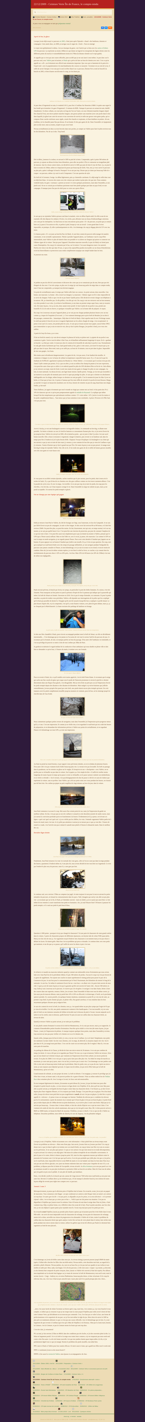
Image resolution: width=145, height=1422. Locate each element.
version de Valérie (54, 1354)
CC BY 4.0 (102, 1419)
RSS (110, 27)
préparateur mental (64, 23)
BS (106, 27)
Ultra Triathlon (74, 17)
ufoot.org (66, 1416)
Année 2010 (63, 17)
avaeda (79, 1416)
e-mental (73, 1416)
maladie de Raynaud (83, 392)
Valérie (49, 60)
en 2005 (62, 41)
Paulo (65, 60)
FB (102, 27)
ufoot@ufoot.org (93, 1419)
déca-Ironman (87, 1166)
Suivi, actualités (87, 17)
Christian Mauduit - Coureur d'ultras (45, 17)
